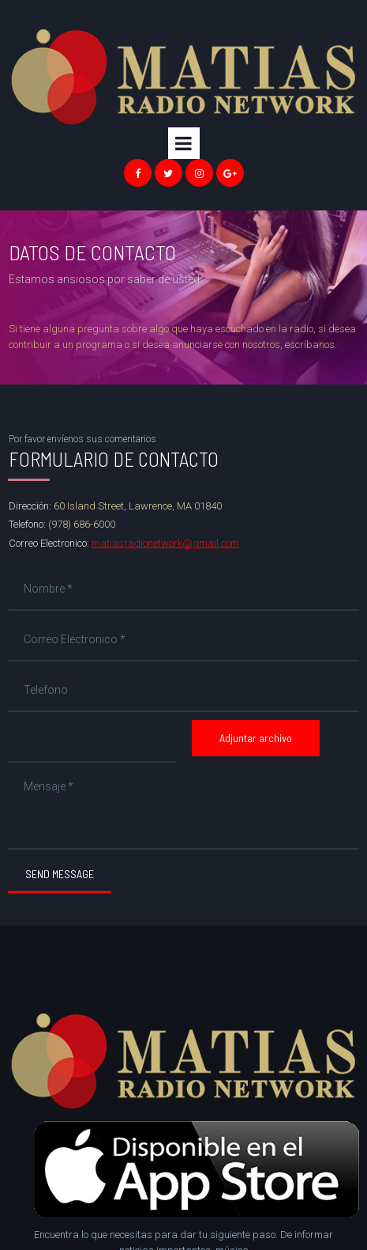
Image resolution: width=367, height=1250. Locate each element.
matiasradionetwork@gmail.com (165, 543)
